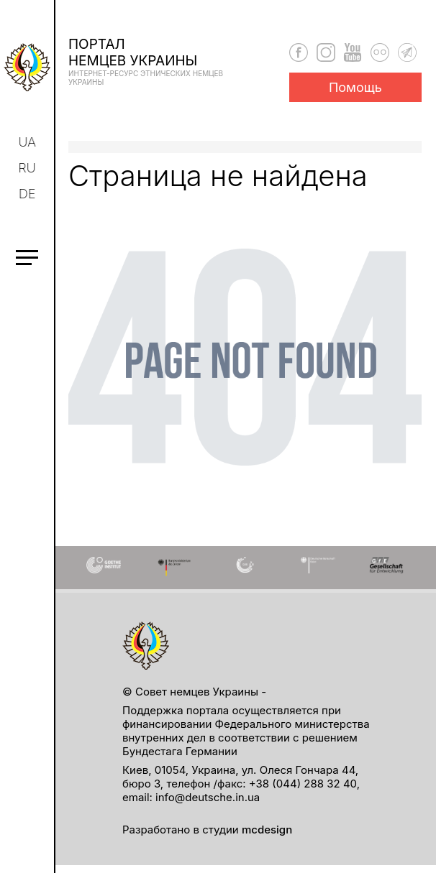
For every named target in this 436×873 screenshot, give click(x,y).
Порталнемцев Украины (154, 61)
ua (28, 141)
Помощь (355, 87)
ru (28, 167)
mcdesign (267, 829)
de (28, 193)
